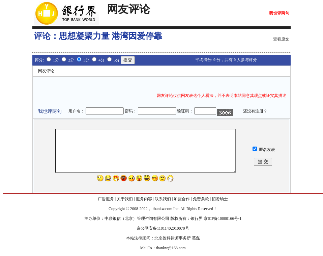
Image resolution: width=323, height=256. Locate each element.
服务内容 (144, 199)
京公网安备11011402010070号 (163, 228)
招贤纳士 (220, 199)
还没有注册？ (255, 111)
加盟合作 (182, 199)
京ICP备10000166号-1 (223, 218)
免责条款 (201, 199)
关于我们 (125, 199)
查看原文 (281, 39)
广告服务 (106, 199)
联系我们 (163, 199)
